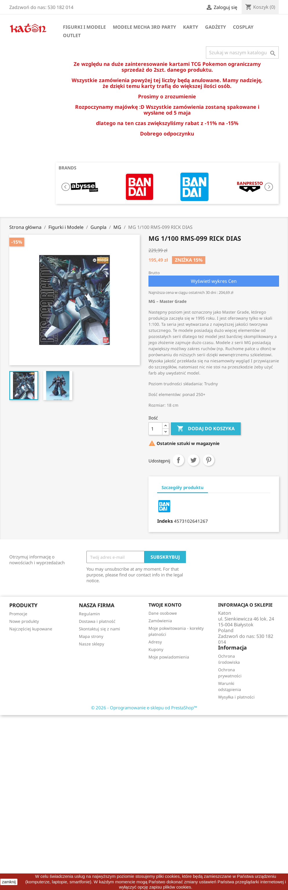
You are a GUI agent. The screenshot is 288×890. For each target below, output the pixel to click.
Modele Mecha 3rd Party (144, 27)
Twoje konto (165, 605)
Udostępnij (178, 460)
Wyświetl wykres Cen (214, 281)
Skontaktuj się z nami (99, 629)
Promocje (18, 613)
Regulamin (89, 613)
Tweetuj (193, 460)
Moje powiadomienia (168, 657)
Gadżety (215, 27)
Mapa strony (91, 636)
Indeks (165, 521)
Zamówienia (160, 620)
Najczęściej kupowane (30, 629)
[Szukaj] (242, 52)
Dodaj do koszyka (206, 429)
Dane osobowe (162, 613)
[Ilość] (155, 428)
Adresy (155, 642)
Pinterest (208, 460)
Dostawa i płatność (97, 621)
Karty (190, 27)
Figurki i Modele (84, 27)
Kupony (155, 649)
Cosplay (243, 27)
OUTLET (72, 35)
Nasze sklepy (91, 644)
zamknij (9, 882)
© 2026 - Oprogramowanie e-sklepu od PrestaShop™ (144, 707)
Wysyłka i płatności (236, 697)
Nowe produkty (24, 621)
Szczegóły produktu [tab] (183, 487)
